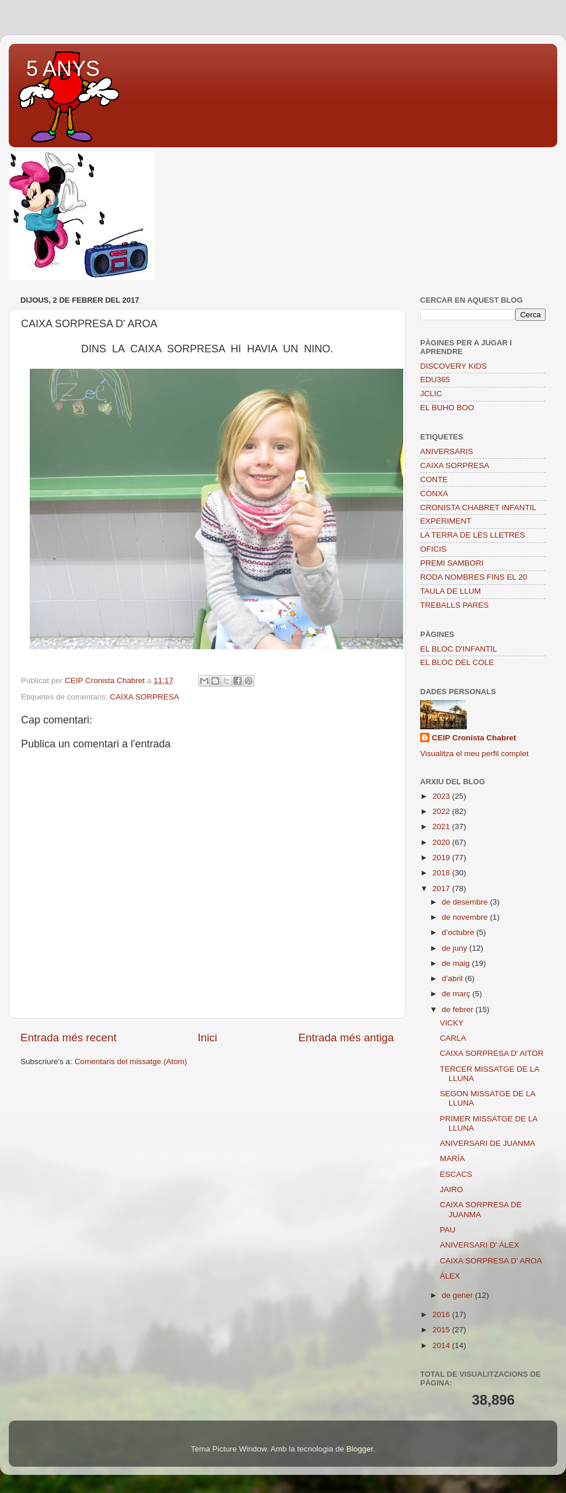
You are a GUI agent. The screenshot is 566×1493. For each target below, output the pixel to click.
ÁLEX (450, 1276)
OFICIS (433, 549)
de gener (458, 1295)
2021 (442, 826)
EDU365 (435, 379)
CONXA (434, 493)
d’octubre (459, 932)
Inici (208, 1037)
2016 (442, 1314)
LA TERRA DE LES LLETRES (472, 535)
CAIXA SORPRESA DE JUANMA (481, 1209)
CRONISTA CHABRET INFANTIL (478, 507)
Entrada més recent (68, 1037)
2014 (442, 1345)
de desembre (466, 902)
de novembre (466, 917)
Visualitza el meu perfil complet (474, 753)
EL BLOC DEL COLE (457, 662)
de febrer (459, 1009)
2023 (442, 796)
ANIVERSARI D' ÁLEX (479, 1245)
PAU (448, 1229)
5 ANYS (63, 69)
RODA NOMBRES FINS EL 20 (473, 577)
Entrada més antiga (346, 1037)
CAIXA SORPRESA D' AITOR (492, 1053)
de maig (457, 963)
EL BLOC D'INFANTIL (458, 649)
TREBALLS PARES (454, 605)
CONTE (434, 479)
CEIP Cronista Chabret (474, 737)
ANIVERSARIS (446, 451)
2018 (442, 872)
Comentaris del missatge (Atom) (131, 1061)
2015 (442, 1329)
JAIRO (451, 1189)
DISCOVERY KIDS (453, 366)
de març (457, 993)
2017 (442, 888)
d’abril (453, 978)
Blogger (359, 1448)
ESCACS (456, 1174)
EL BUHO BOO (447, 407)
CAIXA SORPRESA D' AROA (491, 1260)
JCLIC (431, 393)
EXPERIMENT (445, 521)
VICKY (452, 1023)
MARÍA (452, 1158)
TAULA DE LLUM (450, 591)
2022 (442, 811)
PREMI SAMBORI (452, 563)
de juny (455, 948)
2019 (442, 857)
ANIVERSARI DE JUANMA (488, 1143)
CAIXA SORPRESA (144, 696)
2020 (442, 842)
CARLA (453, 1038)
